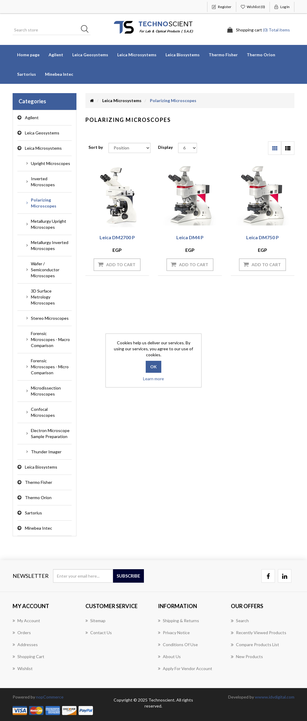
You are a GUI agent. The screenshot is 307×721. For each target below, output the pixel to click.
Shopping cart (28, 656)
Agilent (32, 117)
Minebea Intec (38, 528)
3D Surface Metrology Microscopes (43, 296)
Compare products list (255, 645)
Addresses (25, 644)
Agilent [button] (56, 54)
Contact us (98, 632)
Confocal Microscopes (43, 412)
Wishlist (23, 668)
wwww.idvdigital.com (274, 696)
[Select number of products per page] (187, 148)
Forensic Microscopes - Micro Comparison (50, 366)
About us (169, 656)
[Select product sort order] (130, 148)
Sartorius (33, 512)
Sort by (95, 147)
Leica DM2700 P (117, 237)
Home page (28, 54)
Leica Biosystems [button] (182, 54)
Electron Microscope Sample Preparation (50, 433)
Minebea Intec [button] (59, 74)
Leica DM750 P (262, 237)
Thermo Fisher (38, 482)
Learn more (153, 378)
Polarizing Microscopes (43, 202)
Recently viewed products (258, 633)
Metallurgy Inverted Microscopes (49, 245)
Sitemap (95, 620)
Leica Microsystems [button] (136, 54)
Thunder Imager (46, 451)
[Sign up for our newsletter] (83, 576)
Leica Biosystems (41, 466)
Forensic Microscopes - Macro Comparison (50, 339)
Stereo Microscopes (50, 318)
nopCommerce (50, 696)
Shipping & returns (178, 620)
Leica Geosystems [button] (90, 54)
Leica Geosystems (42, 132)
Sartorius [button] (26, 74)
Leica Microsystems (43, 148)
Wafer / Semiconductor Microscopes (45, 269)
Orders (22, 632)
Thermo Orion (261, 54)
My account (26, 620)
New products (247, 657)
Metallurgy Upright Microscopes (48, 224)
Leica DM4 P (190, 237)
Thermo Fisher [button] (223, 54)
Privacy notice (174, 632)
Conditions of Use (178, 644)
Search (240, 621)
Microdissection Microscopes (46, 390)
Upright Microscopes (50, 163)
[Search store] (52, 30)
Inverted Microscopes (43, 181)
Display (165, 147)
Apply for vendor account (185, 668)
